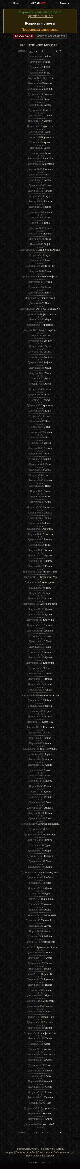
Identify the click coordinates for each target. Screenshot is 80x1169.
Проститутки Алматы (27, 1148)
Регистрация (44, 1152)
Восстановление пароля (40, 1155)
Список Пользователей (51, 36)
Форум (10, 1152)
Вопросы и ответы (40, 23)
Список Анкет (24, 36)
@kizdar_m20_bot (40, 16)
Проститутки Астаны (52, 1148)
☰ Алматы (62, 3)
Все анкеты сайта (25, 1152)
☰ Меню (14, 3)
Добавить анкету (63, 1152)
